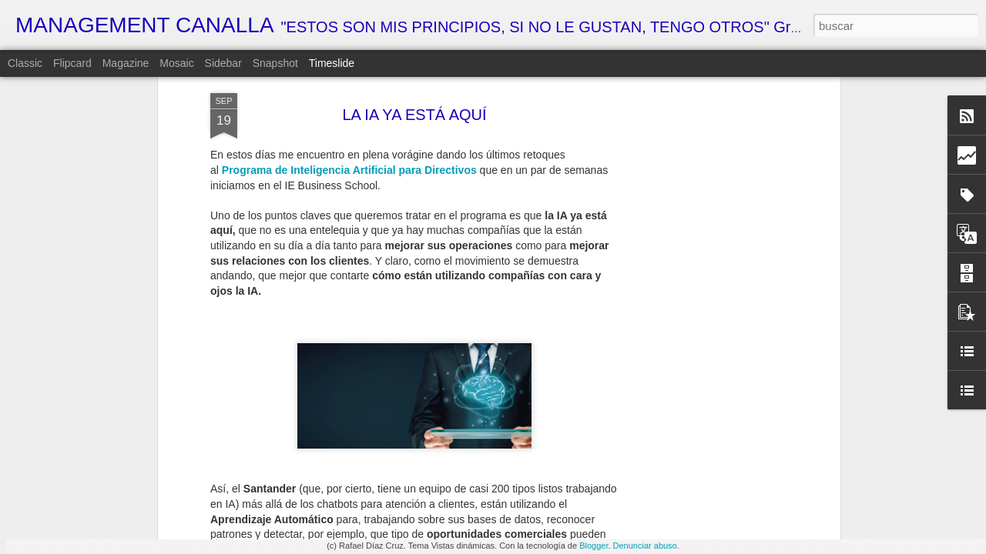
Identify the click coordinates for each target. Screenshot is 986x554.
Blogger (593, 545)
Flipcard (72, 63)
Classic (25, 63)
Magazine (125, 63)
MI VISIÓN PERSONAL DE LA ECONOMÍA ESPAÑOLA (585, 522)
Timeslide (331, 63)
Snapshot (275, 63)
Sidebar (223, 63)
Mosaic (176, 63)
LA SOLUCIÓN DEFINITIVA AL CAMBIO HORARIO (767, 436)
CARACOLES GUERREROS (713, 519)
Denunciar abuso (645, 545)
